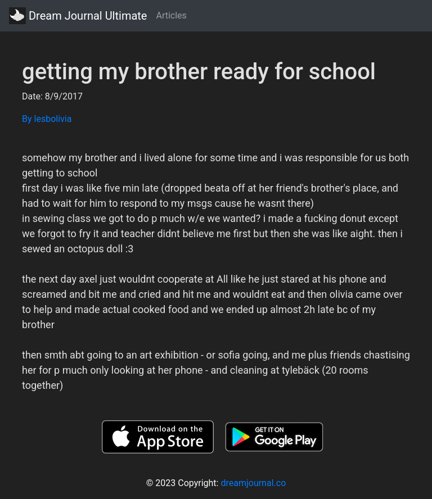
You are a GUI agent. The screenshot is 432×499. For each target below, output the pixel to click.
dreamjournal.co (253, 483)
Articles (171, 15)
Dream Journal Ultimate (78, 15)
